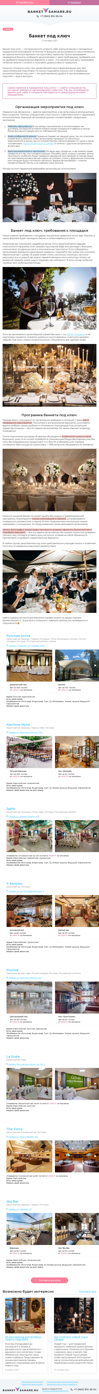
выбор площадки (75, 334)
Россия (12, 970)
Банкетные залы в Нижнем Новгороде (62, 1382)
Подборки (75, 2)
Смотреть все (87, 1291)
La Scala (13, 1056)
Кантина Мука (18, 724)
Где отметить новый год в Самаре (71, 1338)
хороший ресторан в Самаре (38, 143)
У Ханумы (14, 883)
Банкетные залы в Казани (32, 1384)
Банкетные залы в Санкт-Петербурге (62, 1384)
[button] (96, 667)
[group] (29, 671)
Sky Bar (12, 1201)
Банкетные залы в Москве (32, 1382)
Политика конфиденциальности (55, 1391)
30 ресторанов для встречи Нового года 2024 (23, 1338)
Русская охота (18, 635)
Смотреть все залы (49, 1280)
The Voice (14, 1129)
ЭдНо (10, 808)
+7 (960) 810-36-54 (51, 16)
